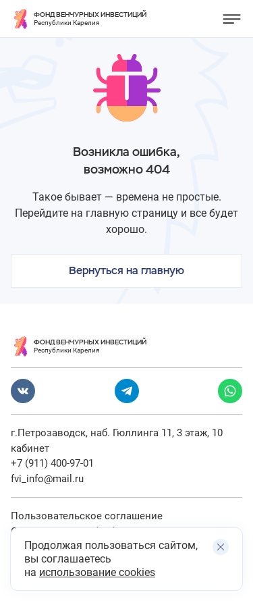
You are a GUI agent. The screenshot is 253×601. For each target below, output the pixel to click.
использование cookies (97, 572)
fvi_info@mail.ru (47, 479)
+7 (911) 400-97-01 (52, 463)
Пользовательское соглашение (87, 516)
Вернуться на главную (126, 270)
